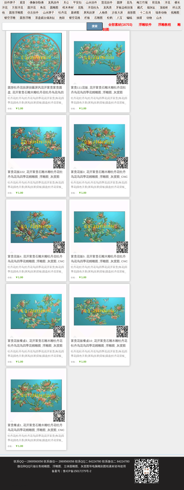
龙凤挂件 (53, 2)
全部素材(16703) (120, 24)
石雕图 (98, 17)
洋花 (167, 2)
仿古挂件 (33, 12)
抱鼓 (62, 17)
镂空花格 (74, 17)
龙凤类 (107, 7)
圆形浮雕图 (16, 12)
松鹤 (110, 17)
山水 (159, 17)
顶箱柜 (164, 7)
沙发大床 (117, 12)
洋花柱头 (93, 7)
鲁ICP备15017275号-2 (77, 471)
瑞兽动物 (161, 12)
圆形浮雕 (25, 17)
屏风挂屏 (89, 12)
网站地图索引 (20, 485)
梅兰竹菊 (142, 2)
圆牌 (119, 2)
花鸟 (129, 2)
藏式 (140, 7)
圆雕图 (54, 7)
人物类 (103, 12)
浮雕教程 (164, 24)
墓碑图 (75, 12)
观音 (22, 2)
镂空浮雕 (10, 17)
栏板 (87, 17)
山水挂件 (91, 2)
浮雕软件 (145, 24)
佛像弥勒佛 (37, 2)
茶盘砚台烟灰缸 (45, 17)
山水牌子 (48, 12)
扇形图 (131, 12)
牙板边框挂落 (124, 7)
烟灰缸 (151, 7)
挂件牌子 (10, 2)
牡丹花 (62, 12)
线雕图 (175, 12)
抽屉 (139, 17)
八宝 (119, 17)
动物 (149, 17)
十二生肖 (145, 12)
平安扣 (77, 2)
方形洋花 (17, 7)
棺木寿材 (68, 7)
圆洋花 (31, 7)
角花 (43, 7)
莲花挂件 (107, 2)
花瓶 (81, 7)
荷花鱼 (156, 2)
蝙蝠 (129, 17)
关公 (66, 2)
